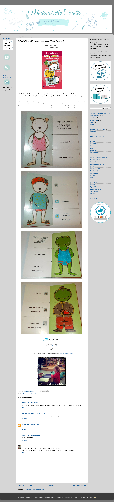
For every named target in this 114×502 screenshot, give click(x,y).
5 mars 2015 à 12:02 (32, 402)
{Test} (91, 122)
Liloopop (92, 175)
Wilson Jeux (93, 150)
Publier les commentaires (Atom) (35, 489)
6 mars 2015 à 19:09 (40, 413)
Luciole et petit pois (95, 189)
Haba (91, 146)
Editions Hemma (95, 168)
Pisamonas (93, 198)
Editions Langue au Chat (97, 164)
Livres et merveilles (28, 413)
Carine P (24, 435)
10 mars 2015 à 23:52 (34, 446)
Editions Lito (93, 166)
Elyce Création (94, 187)
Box (91, 127)
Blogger (94, 497)
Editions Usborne (95, 159)
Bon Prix (92, 193)
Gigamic (92, 141)
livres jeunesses (41, 394)
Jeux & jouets (94, 120)
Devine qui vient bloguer (67, 353)
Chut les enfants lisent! (29, 394)
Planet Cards (94, 180)
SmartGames (94, 143)
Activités (92, 118)
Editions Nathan (94, 152)
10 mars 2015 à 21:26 (34, 435)
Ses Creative (94, 191)
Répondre (25, 408)
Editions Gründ (94, 162)
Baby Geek (93, 196)
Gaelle (24, 402)
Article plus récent (25, 486)
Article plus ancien (78, 486)
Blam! (92, 139)
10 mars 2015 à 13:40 (32, 424)
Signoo (92, 177)
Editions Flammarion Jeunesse (99, 157)
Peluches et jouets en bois (97, 171)
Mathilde (24, 446)
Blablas (92, 124)
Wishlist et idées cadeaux (97, 129)
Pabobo (92, 184)
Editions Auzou (94, 155)
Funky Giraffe (94, 173)
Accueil (52, 486)
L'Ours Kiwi (93, 182)
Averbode (54, 346)
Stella (24, 424)
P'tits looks (93, 131)
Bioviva (92, 148)
